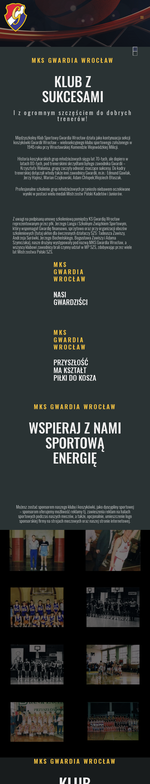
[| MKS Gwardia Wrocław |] (15, 17)
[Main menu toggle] (142, 17)
